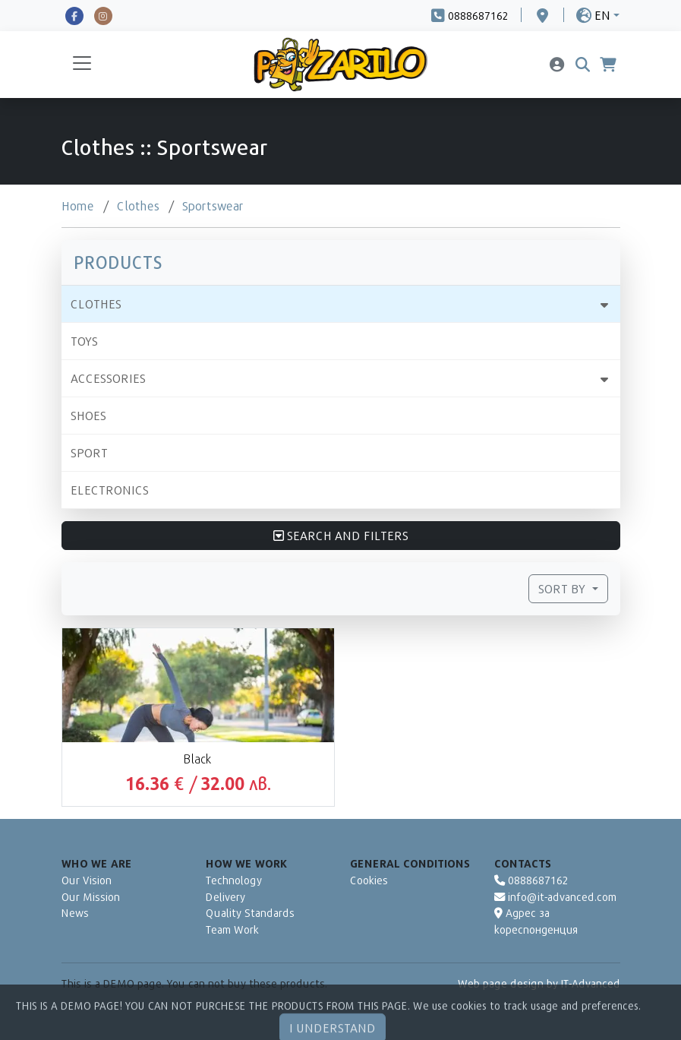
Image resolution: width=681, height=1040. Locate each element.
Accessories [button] (108, 378)
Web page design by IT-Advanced (539, 983)
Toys (84, 340)
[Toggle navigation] (81, 65)
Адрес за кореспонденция (536, 921)
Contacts (522, 863)
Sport (89, 452)
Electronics (110, 489)
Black (198, 758)
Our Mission (90, 896)
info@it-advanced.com (555, 896)
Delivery (225, 896)
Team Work (232, 929)
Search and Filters (340, 535)
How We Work (246, 863)
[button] (598, 15)
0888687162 (531, 880)
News (75, 912)
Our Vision (86, 880)
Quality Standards (250, 912)
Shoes (88, 415)
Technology (234, 880)
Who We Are (96, 863)
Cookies (369, 880)
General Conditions (410, 863)
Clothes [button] (96, 303)
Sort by (563, 588)
